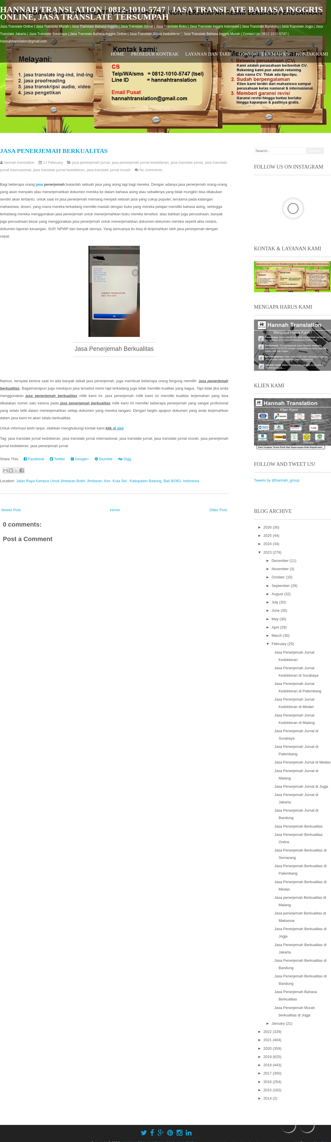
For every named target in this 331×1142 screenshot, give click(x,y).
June (276, 610)
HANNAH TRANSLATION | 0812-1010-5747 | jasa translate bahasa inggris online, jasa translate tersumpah (161, 13)
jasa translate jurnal (187, 162)
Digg (124, 459)
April (276, 627)
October (279, 577)
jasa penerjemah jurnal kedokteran (140, 162)
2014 (268, 1098)
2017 (268, 1073)
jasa (40, 184)
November (281, 569)
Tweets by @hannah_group (276, 480)
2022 (268, 1032)
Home (117, 54)
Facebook (34, 459)
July (275, 602)
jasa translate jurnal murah (108, 170)
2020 (268, 1048)
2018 (268, 1065)
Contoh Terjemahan (264, 54)
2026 (268, 527)
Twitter (57, 459)
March (277, 635)
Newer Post (11, 510)
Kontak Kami (312, 54)
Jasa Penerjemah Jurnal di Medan (302, 762)
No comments (151, 170)
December (281, 560)
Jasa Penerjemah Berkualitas (54, 150)
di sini (118, 428)
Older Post (218, 510)
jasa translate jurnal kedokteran (59, 170)
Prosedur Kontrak (154, 54)
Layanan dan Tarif (208, 54)
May (276, 619)
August (278, 594)
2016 (268, 1082)
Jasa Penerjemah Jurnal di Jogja (301, 786)
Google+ (80, 459)
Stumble (103, 459)
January (279, 1023)
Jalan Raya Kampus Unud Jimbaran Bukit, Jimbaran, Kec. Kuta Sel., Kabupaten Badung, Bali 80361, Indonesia (107, 481)
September (281, 586)
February (280, 644)
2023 (268, 552)
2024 (268, 544)
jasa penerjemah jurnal (91, 162)
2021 (268, 1040)
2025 (268, 535)
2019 (268, 1057)
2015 (268, 1090)
